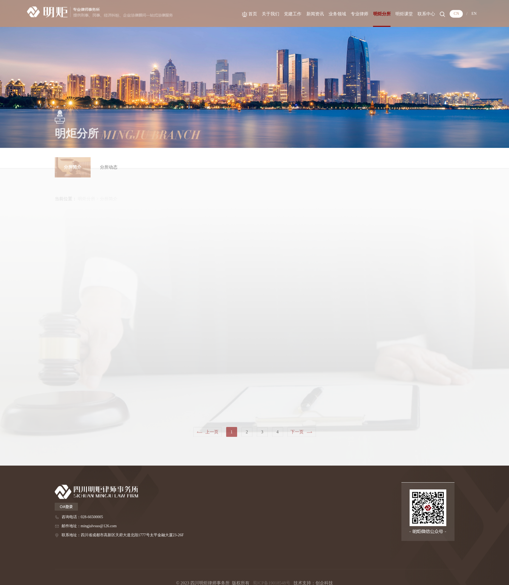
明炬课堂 (418, 13)
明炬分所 (395, 13)
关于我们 (284, 13)
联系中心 (440, 13)
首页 (266, 13)
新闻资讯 (329, 13)
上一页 (211, 434)
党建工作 (306, 13)
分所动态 (108, 172)
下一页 (297, 434)
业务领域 (351, 13)
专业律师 (373, 13)
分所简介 (72, 172)
